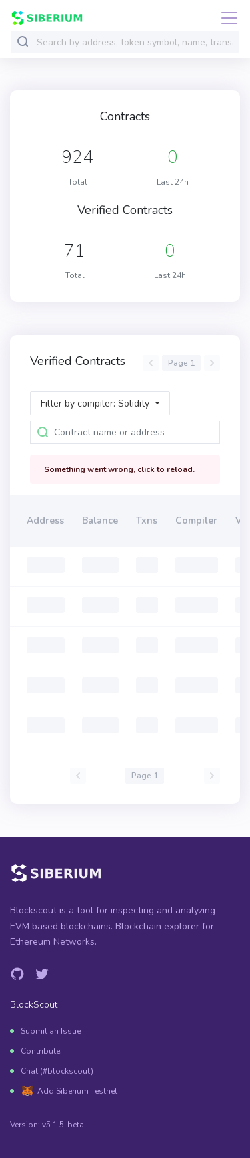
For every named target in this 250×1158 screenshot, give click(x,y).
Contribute (40, 1051)
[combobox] (135, 42)
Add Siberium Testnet (77, 1091)
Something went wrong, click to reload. (119, 469)
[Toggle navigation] (225, 18)
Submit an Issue (51, 1031)
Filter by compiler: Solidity (95, 403)
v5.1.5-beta (63, 1124)
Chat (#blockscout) (57, 1071)
